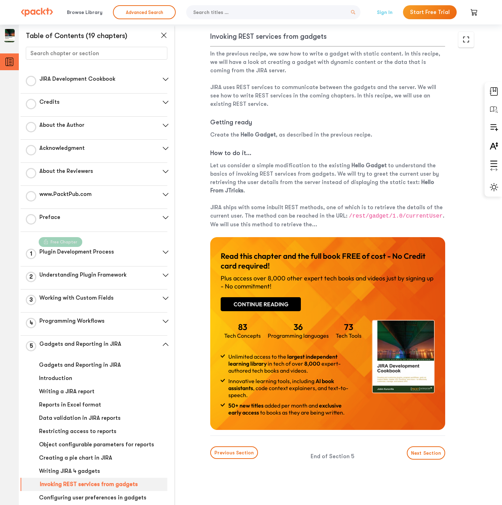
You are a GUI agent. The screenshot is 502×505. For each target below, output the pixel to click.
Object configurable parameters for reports (96, 444)
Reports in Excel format (70, 405)
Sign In (385, 12)
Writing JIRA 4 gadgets (69, 471)
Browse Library (84, 12)
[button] (165, 79)
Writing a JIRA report (66, 391)
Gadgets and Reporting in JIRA (80, 365)
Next (426, 453)
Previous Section (234, 452)
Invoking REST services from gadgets (89, 484)
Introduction (55, 378)
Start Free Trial (430, 12)
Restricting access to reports (77, 431)
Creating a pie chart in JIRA (75, 458)
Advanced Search (144, 12)
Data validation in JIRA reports (80, 418)
